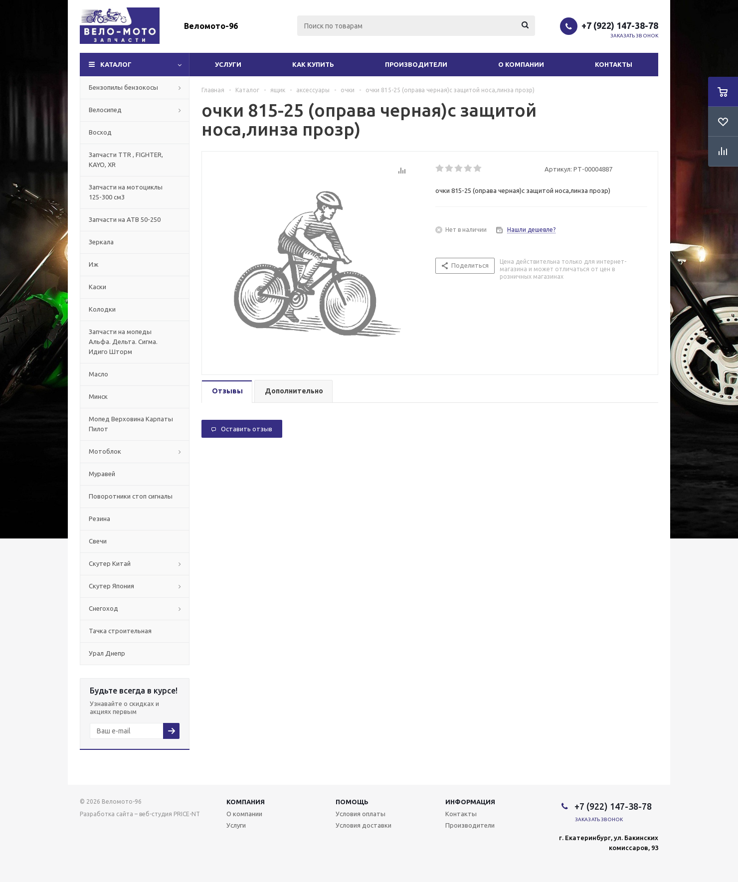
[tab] (226, 391)
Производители (416, 64)
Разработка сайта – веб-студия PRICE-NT (140, 814)
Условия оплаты (360, 813)
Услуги (228, 64)
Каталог (116, 64)
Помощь (352, 801)
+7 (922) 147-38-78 (619, 25)
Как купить (313, 64)
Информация (470, 801)
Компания (245, 801)
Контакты (613, 64)
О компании (521, 64)
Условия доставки (363, 825)
